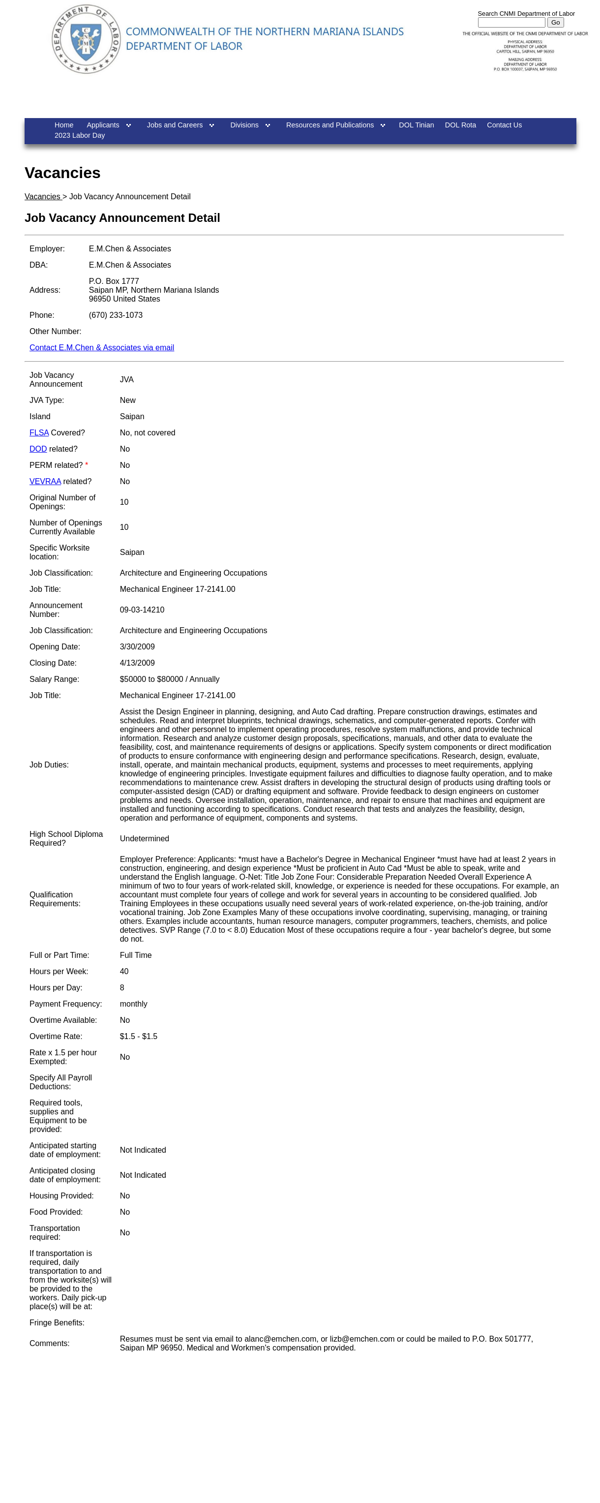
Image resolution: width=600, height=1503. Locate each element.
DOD (38, 449)
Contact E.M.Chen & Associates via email (102, 347)
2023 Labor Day (80, 135)
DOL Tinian (416, 125)
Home (64, 125)
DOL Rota (460, 125)
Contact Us (504, 125)
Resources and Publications (330, 125)
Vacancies (43, 196)
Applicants (103, 125)
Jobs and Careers (175, 125)
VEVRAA (45, 481)
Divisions (244, 125)
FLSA (39, 433)
